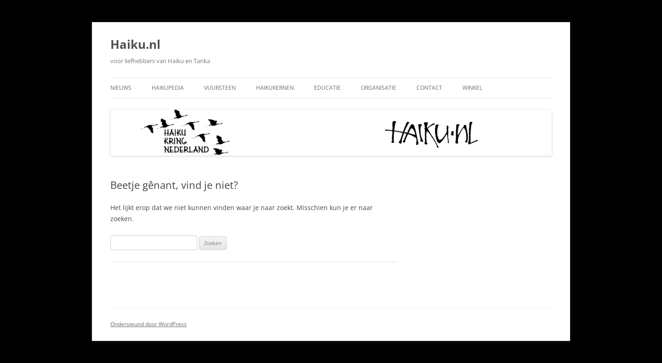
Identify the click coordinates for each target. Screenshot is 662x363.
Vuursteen (220, 88)
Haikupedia (168, 88)
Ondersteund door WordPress (148, 324)
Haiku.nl (135, 44)
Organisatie (378, 88)
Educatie (327, 88)
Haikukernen (275, 88)
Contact (429, 88)
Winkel (472, 88)
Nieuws (120, 88)
